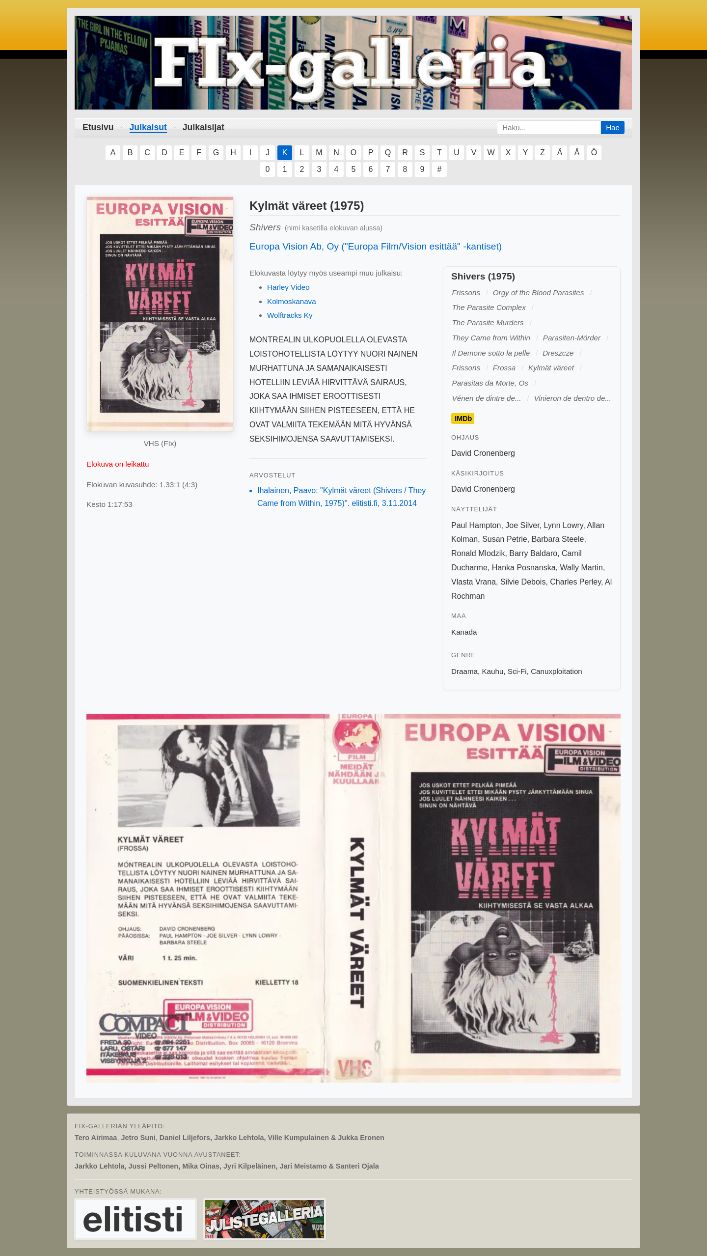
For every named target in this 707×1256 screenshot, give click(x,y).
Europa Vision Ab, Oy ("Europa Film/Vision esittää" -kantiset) (375, 246)
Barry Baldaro (533, 553)
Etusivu (98, 127)
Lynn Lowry (563, 525)
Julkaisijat (203, 127)
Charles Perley (575, 582)
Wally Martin (581, 567)
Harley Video (288, 287)
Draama (464, 671)
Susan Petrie (504, 539)
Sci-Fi (517, 671)
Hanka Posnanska (524, 567)
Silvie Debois (522, 582)
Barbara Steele (558, 539)
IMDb (463, 418)
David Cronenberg (483, 453)
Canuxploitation (556, 671)
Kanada (464, 632)
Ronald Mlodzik (478, 553)
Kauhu (492, 671)
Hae (613, 127)
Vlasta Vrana (473, 582)
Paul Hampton (476, 525)
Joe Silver (522, 525)
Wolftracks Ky (290, 315)
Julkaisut (148, 127)
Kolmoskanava (291, 301)
